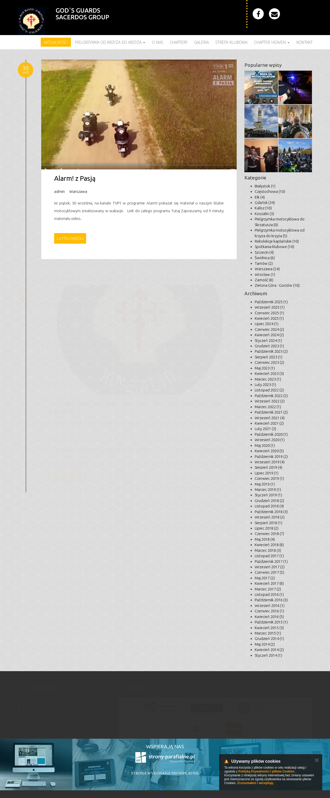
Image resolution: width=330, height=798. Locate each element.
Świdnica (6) (265, 258)
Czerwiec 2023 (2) (269, 362)
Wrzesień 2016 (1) (270, 605)
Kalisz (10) (263, 208)
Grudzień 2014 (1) (269, 638)
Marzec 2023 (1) (268, 379)
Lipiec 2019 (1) (266, 473)
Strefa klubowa (231, 42)
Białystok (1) (265, 186)
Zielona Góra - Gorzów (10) (277, 285)
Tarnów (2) (264, 263)
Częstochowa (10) (270, 191)
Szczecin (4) (264, 252)
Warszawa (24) (267, 269)
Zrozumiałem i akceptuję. (255, 783)
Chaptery (178, 42)
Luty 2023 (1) (265, 384)
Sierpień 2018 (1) (268, 523)
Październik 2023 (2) (271, 351)
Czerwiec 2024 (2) (269, 329)
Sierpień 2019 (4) (268, 467)
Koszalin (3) (264, 213)
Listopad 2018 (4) (269, 506)
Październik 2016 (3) (271, 600)
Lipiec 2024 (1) (266, 324)
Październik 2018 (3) (271, 511)
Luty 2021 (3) (265, 428)
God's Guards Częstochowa (77, 420)
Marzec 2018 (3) (268, 550)
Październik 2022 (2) (271, 395)
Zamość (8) (264, 280)
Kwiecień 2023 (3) (269, 373)
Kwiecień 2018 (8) (269, 544)
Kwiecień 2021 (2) (269, 423)
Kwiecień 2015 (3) (269, 628)
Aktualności (56, 42)
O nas (157, 42)
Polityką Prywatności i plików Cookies (266, 771)
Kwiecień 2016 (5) (269, 616)
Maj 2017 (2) (265, 578)
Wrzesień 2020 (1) (270, 440)
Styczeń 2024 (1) (268, 340)
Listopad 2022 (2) (269, 390)
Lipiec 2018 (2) (266, 528)
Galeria (201, 42)
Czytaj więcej (70, 238)
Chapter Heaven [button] (272, 42)
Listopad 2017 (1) (269, 556)
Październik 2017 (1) (271, 561)
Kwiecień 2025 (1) (269, 318)
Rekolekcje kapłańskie (123, 420)
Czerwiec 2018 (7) (269, 533)
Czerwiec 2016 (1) (269, 611)
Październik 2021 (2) (271, 412)
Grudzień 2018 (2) (269, 500)
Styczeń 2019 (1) (268, 495)
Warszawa (78, 191)
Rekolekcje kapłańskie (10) (277, 241)
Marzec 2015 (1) (268, 633)
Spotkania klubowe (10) (274, 246)
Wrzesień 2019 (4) (270, 462)
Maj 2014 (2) (265, 644)
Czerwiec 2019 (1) (269, 478)
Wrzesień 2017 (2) (270, 567)
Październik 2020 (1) (271, 434)
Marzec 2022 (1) (268, 407)
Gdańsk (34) (265, 202)
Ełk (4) (260, 197)
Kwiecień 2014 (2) (269, 649)
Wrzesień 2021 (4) (270, 418)
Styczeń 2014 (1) (268, 655)
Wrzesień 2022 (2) (270, 401)
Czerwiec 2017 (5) (269, 572)
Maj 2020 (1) (265, 445)
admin (59, 191)
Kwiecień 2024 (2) (269, 335)
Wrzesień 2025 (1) (270, 307)
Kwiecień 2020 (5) (269, 451)
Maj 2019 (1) (265, 484)
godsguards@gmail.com (39, 721)
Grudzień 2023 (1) (269, 346)
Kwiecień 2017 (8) (269, 583)
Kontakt (304, 42)
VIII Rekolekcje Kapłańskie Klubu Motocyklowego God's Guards (137, 405)
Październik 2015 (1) (271, 622)
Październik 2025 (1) (271, 302)
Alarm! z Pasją (75, 178)
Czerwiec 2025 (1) (269, 313)
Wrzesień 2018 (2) (270, 517)
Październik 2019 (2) (271, 456)
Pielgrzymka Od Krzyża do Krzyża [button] (110, 42)
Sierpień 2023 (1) (268, 357)
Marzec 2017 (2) (268, 589)
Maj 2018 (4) (265, 539)
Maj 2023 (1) (265, 368)
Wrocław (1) (265, 274)
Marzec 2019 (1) (268, 489)
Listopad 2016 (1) (269, 594)
